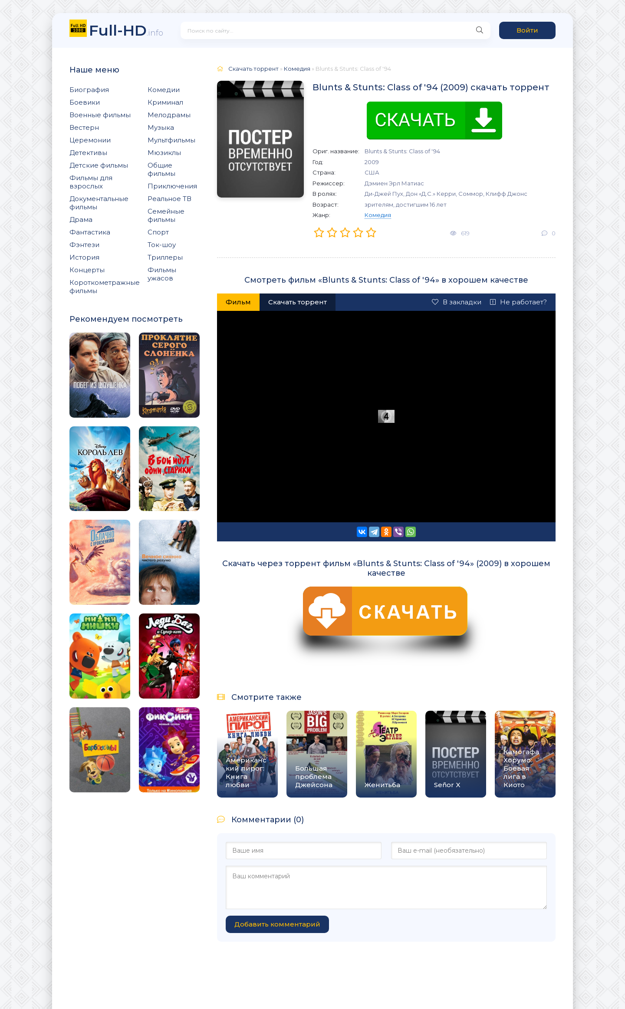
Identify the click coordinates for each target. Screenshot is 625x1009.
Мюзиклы (164, 152)
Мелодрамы (169, 115)
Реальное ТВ (169, 199)
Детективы (88, 152)
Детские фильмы (98, 165)
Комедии (164, 90)
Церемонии (90, 140)
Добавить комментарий (277, 924)
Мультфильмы (171, 140)
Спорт (158, 232)
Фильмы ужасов (162, 274)
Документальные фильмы (98, 203)
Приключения (172, 186)
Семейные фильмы (166, 215)
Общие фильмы (161, 169)
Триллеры (165, 257)
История (84, 257)
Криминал (165, 102)
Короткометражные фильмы (104, 286)
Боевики (84, 102)
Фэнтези (84, 245)
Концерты (87, 270)
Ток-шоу (162, 245)
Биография (89, 90)
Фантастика (89, 232)
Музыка (161, 127)
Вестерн (84, 127)
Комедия (378, 214)
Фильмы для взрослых (90, 182)
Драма (80, 219)
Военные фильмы (100, 115)
